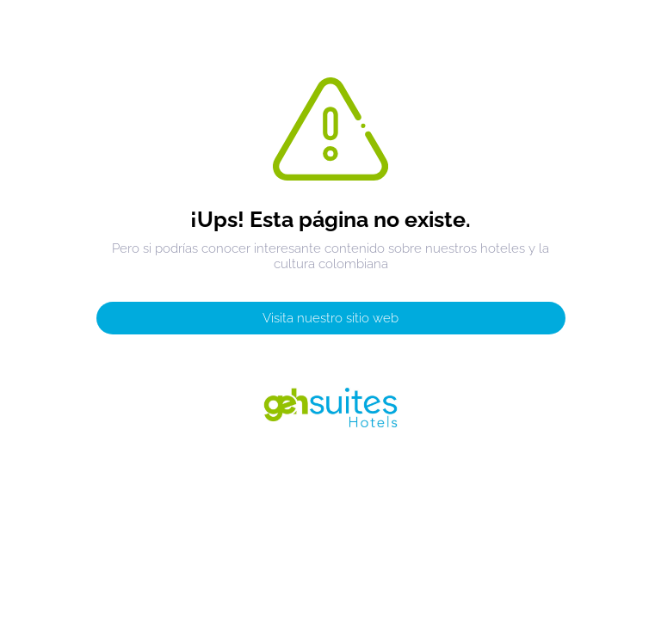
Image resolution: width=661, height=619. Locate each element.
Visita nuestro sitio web (330, 318)
